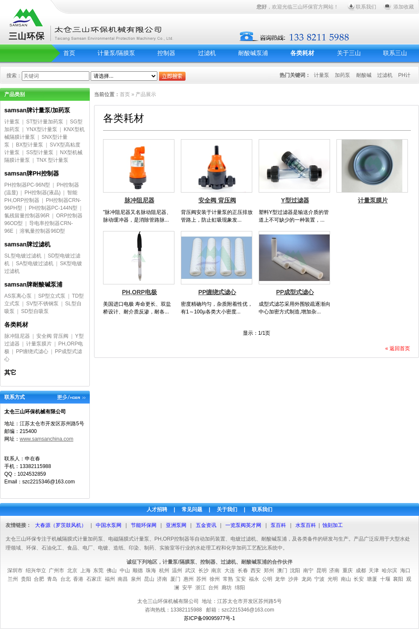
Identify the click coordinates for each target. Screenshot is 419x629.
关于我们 (227, 509)
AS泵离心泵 (18, 296)
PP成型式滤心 (295, 292)
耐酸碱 (364, 75)
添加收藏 (403, 7)
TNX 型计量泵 (52, 160)
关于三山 (349, 53)
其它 (10, 372)
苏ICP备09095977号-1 (209, 618)
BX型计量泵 (29, 145)
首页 (69, 53)
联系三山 (395, 53)
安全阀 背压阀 (52, 336)
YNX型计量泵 (41, 129)
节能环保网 (143, 525)
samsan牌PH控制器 (31, 173)
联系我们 (366, 7)
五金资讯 (206, 525)
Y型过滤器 (295, 200)
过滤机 (207, 53)
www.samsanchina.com (46, 439)
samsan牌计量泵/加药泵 (37, 110)
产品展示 (146, 94)
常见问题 (192, 509)
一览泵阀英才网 (243, 525)
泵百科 (278, 525)
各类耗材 (302, 53)
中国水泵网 (108, 525)
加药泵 (342, 75)
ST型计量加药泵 (44, 122)
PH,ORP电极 (139, 292)
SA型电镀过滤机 (34, 263)
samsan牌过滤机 (27, 244)
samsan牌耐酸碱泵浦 (33, 284)
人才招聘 (157, 509)
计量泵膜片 (39, 344)
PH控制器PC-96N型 (27, 185)
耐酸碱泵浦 (253, 53)
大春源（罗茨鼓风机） (60, 525)
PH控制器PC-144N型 (53, 208)
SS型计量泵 (39, 152)
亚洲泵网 (176, 525)
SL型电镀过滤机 (22, 256)
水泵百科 (305, 525)
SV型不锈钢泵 (42, 304)
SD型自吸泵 (35, 311)
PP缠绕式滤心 (32, 351)
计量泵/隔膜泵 (116, 53)
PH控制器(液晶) (42, 193)
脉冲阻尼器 (17, 336)
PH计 (404, 75)
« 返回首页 (397, 348)
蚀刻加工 (332, 525)
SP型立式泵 (51, 296)
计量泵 (321, 75)
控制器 (166, 53)
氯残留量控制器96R (27, 216)
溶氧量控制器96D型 (42, 231)
